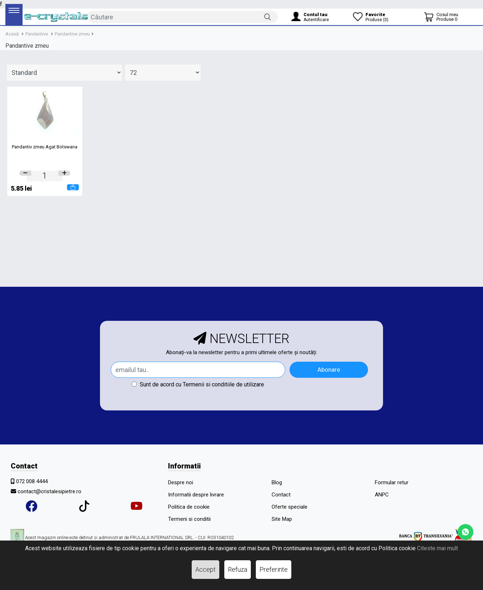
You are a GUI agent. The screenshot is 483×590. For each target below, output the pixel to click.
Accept (205, 569)
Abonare (328, 369)
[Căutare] (267, 16)
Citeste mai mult (437, 548)
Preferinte (273, 569)
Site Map (282, 519)
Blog (277, 482)
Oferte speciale (289, 507)
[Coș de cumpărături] (441, 16)
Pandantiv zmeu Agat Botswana (44, 146)
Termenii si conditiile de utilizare (223, 384)
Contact (281, 494)
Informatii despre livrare (196, 494)
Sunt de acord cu (198, 384)
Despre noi (180, 482)
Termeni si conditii (189, 519)
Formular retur (391, 482)
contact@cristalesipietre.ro (49, 491)
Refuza (237, 569)
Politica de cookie (189, 507)
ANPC (382, 494)
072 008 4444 (32, 481)
